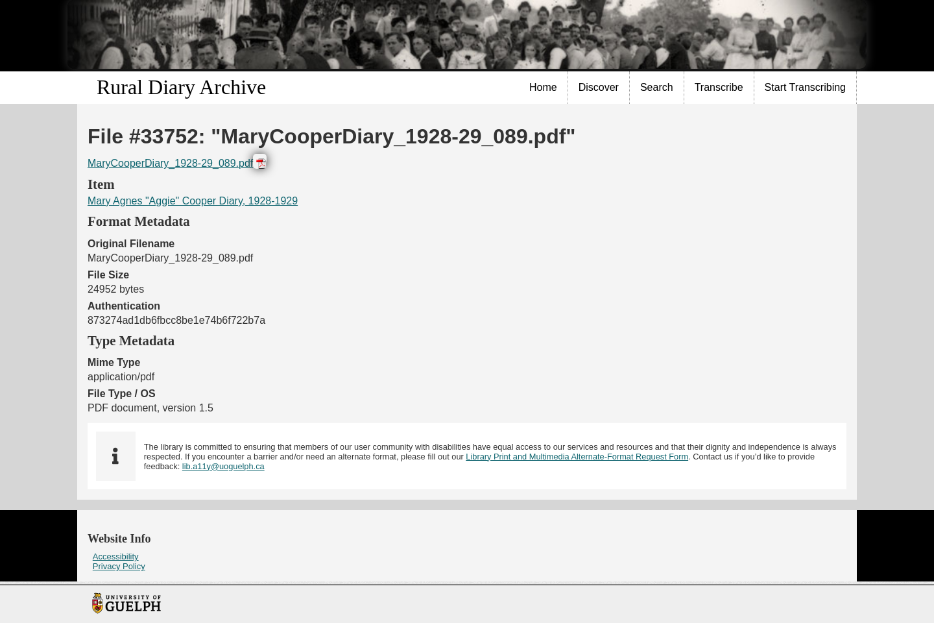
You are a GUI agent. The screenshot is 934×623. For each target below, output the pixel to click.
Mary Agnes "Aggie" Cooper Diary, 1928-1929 (193, 200)
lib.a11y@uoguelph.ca (223, 466)
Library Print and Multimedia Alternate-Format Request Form (577, 456)
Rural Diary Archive (181, 87)
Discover (599, 87)
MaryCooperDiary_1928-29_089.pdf (170, 163)
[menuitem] (543, 87)
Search (656, 87)
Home (543, 87)
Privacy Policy (119, 566)
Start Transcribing (805, 87)
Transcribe (719, 87)
